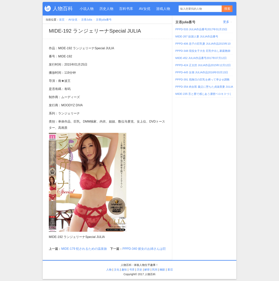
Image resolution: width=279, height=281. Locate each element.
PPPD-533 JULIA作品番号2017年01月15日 (201, 29)
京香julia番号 (104, 19)
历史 (139, 269)
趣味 (124, 269)
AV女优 (144, 9)
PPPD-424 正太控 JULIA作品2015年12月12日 (203, 65)
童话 (170, 269)
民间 (155, 269)
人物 (109, 269)
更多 (226, 21)
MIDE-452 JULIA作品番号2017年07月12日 (201, 58)
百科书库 (126, 9)
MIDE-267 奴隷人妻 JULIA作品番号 (196, 36)
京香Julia (86, 19)
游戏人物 (163, 9)
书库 (132, 269)
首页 (62, 19)
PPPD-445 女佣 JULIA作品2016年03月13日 (201, 72)
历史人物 (106, 9)
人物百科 (63, 8)
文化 (116, 269)
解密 (147, 269)
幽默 (162, 269)
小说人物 (87, 9)
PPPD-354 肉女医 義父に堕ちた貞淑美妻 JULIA (204, 86)
